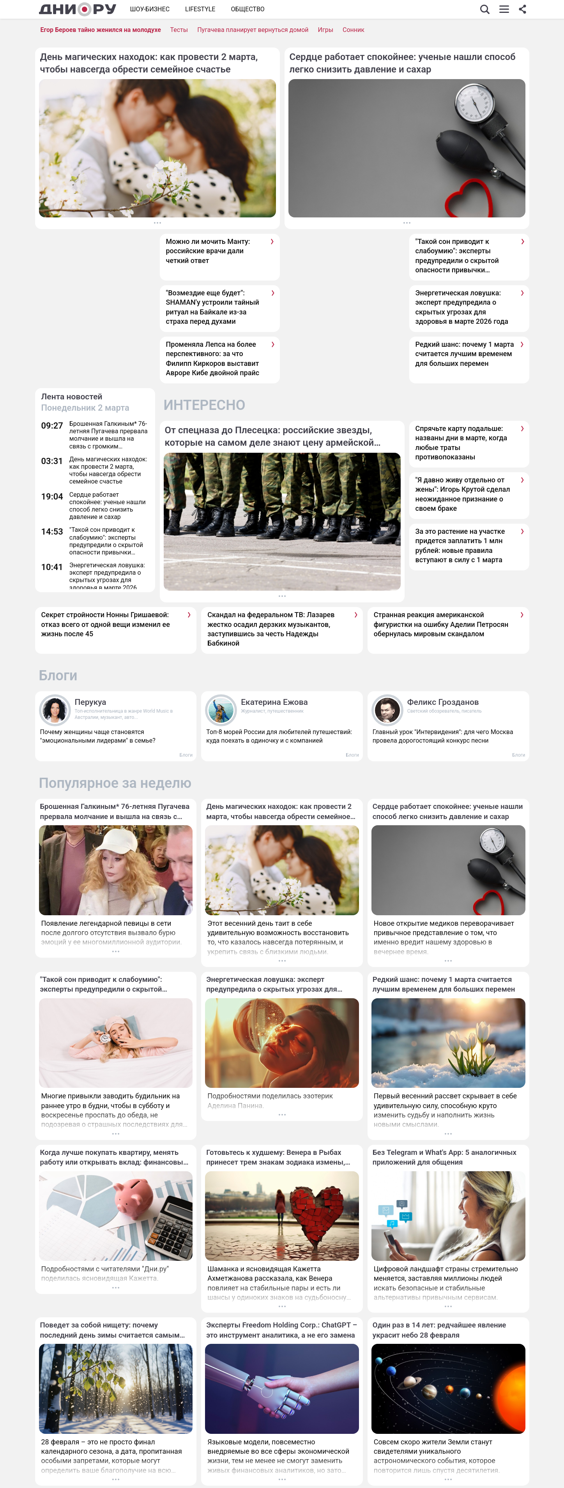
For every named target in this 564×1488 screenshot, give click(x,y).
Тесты (179, 30)
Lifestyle (200, 9)
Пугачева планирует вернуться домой (252, 30)
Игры (326, 30)
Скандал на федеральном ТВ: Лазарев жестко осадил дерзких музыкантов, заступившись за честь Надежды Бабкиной (270, 629)
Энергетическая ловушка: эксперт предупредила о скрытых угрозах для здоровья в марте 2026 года (461, 307)
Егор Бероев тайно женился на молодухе (101, 30)
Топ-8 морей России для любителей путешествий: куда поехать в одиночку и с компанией (279, 736)
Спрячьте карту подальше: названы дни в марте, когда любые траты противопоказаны (461, 442)
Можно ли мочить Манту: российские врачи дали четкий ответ (208, 251)
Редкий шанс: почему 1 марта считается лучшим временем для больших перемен (464, 353)
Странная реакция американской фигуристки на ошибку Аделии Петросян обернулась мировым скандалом (441, 624)
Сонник (353, 30)
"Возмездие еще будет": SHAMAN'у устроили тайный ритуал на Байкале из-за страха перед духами (212, 307)
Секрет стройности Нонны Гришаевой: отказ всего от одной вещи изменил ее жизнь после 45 (105, 624)
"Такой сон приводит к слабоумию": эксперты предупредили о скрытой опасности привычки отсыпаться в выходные (457, 256)
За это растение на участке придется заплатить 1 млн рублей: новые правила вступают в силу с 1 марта (460, 545)
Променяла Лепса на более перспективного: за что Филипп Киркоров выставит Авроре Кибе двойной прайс (213, 358)
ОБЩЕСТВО (247, 9)
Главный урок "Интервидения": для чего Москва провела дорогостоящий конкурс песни (443, 736)
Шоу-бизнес (150, 9)
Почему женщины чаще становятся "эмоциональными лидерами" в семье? (98, 736)
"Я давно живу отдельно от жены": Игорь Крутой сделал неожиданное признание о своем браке (462, 494)
